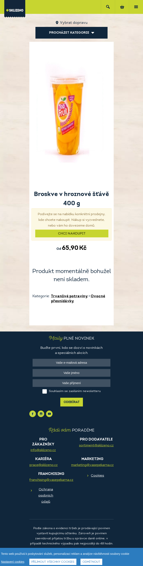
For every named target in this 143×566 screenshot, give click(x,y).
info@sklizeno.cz (43, 450)
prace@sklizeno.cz (43, 465)
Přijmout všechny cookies (52, 562)
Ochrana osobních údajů (45, 495)
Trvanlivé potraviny (69, 296)
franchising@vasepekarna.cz (51, 480)
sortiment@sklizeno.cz (96, 445)
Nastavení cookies (12, 561)
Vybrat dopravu (73, 23)
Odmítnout (91, 562)
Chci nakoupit (72, 233)
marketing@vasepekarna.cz (92, 465)
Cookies (97, 475)
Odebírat (72, 402)
